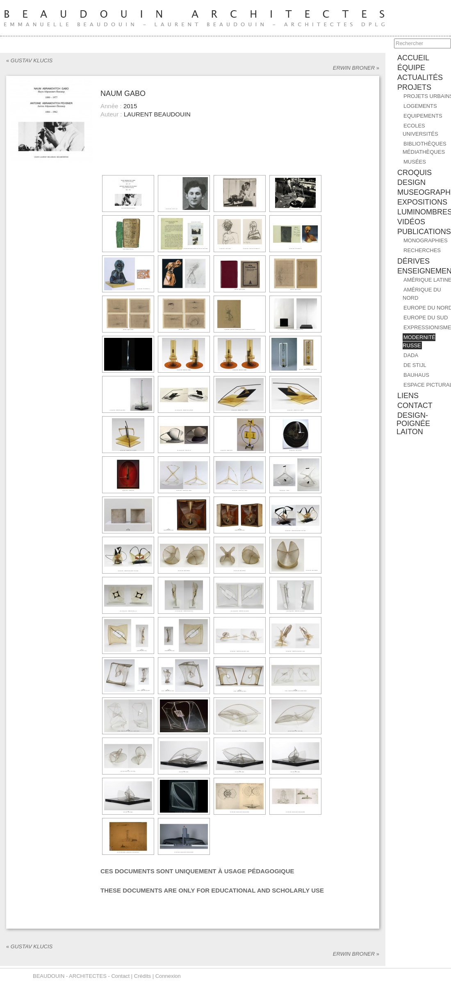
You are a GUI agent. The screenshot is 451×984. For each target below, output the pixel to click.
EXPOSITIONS (422, 202)
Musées (414, 162)
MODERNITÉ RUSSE (419, 341)
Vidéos (411, 222)
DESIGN (411, 182)
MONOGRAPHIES (425, 240)
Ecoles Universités (420, 130)
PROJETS (414, 87)
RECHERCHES (422, 250)
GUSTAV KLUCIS (29, 60)
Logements (420, 106)
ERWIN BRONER (356, 68)
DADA (410, 355)
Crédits (142, 976)
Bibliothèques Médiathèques (424, 148)
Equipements (422, 116)
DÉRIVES (413, 261)
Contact (120, 976)
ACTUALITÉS (420, 77)
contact (415, 405)
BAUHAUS (416, 375)
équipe (411, 68)
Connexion (168, 976)
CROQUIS (414, 173)
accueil (413, 58)
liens (408, 396)
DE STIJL (414, 365)
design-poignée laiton (413, 423)
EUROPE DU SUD (425, 317)
